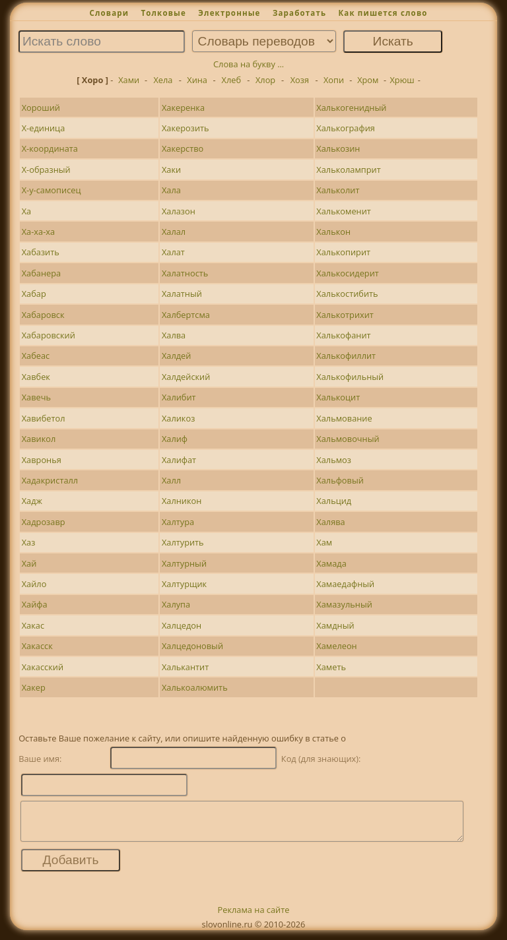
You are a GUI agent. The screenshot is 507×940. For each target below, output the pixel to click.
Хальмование (344, 418)
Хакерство (182, 148)
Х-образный (46, 169)
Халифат (179, 460)
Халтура (178, 522)
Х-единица (43, 128)
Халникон (181, 501)
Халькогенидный (351, 107)
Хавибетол (43, 418)
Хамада (331, 563)
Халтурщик (184, 584)
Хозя (299, 80)
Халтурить (183, 542)
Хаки (171, 169)
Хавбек (36, 377)
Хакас (33, 625)
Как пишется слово (382, 13)
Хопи (333, 80)
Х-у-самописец (51, 190)
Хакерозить (185, 128)
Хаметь (331, 667)
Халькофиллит (346, 355)
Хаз (29, 542)
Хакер (34, 687)
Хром (367, 80)
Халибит (179, 397)
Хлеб (232, 80)
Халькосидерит (347, 273)
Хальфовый (340, 480)
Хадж (32, 501)
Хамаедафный (345, 584)
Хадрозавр (43, 522)
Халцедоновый (192, 646)
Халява (330, 522)
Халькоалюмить (195, 687)
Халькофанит (343, 335)
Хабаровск (43, 315)
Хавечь (36, 397)
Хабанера (41, 273)
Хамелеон (336, 646)
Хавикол (39, 439)
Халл (171, 480)
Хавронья (41, 460)
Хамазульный (344, 604)
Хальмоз (333, 460)
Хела (162, 80)
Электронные (229, 13)
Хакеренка (183, 107)
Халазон (178, 211)
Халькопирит (343, 252)
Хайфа (35, 604)
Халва (174, 335)
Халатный (182, 293)
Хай (29, 563)
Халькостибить (347, 293)
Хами (128, 80)
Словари (109, 13)
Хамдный (335, 625)
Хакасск (37, 646)
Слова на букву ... (248, 64)
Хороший (41, 107)
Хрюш (401, 80)
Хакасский (42, 667)
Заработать (299, 13)
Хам (324, 542)
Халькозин (338, 148)
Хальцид (333, 501)
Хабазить (40, 252)
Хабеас (36, 355)
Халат (173, 252)
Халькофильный (350, 377)
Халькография (345, 128)
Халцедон (181, 625)
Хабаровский (48, 335)
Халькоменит (343, 211)
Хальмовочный (347, 439)
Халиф (174, 439)
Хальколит (337, 190)
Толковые (163, 13)
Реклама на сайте (254, 918)
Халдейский (186, 377)
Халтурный (184, 563)
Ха (27, 211)
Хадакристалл (50, 480)
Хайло (34, 584)
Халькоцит (338, 397)
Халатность (185, 273)
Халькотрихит (345, 315)
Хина (197, 80)
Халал (174, 231)
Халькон (333, 231)
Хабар (34, 293)
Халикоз (178, 418)
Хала (171, 190)
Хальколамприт (348, 169)
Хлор (265, 80)
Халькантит (185, 667)
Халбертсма (186, 315)
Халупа (176, 604)
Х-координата (50, 148)
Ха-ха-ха (38, 231)
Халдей (176, 355)
